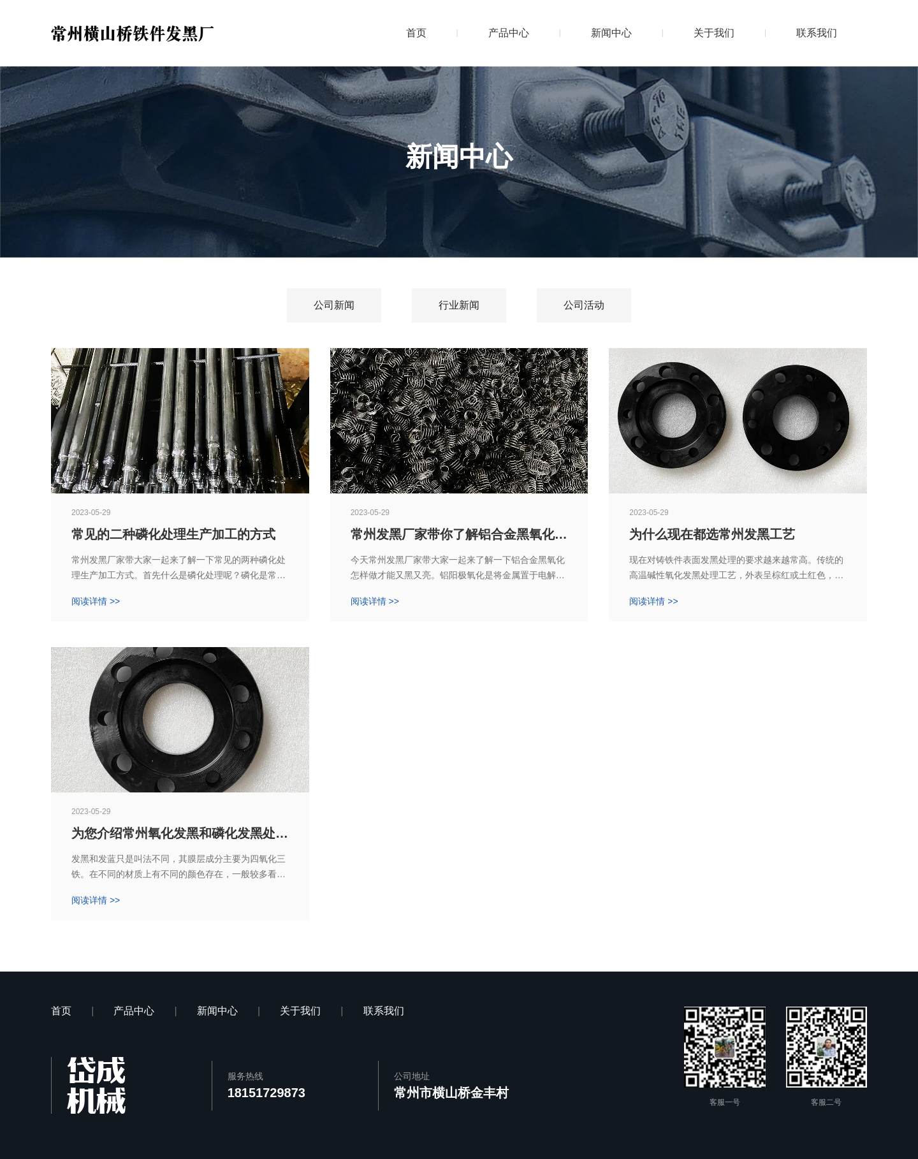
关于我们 (714, 32)
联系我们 (816, 32)
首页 (416, 32)
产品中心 (508, 32)
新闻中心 (611, 32)
